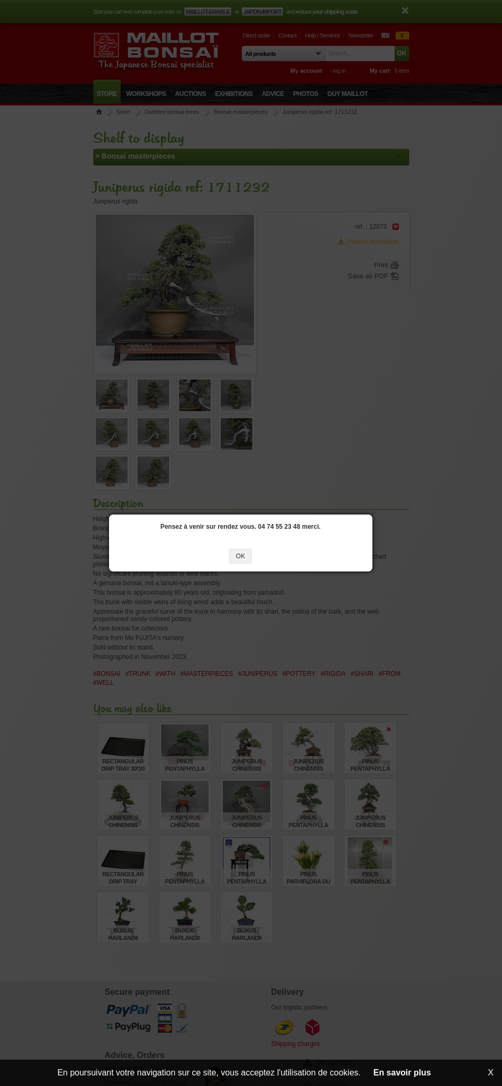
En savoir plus (402, 1072)
